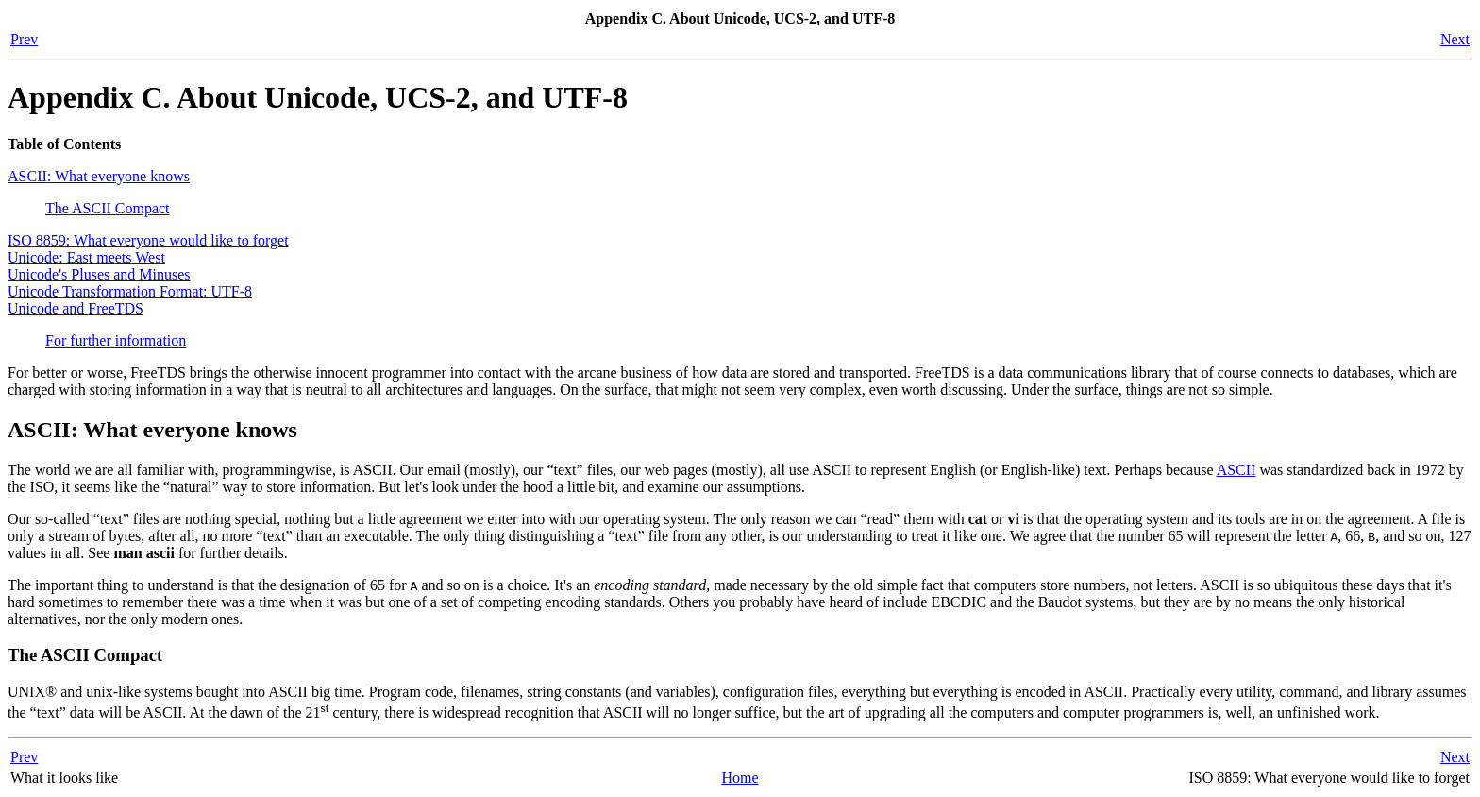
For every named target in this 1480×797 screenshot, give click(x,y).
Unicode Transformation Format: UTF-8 (130, 291)
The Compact (107, 208)
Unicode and (75, 308)
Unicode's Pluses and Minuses (99, 274)
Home (739, 778)
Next (1455, 39)
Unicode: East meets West (86, 257)
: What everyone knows (99, 176)
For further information (115, 340)
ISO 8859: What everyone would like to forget (148, 240)
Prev (24, 39)
